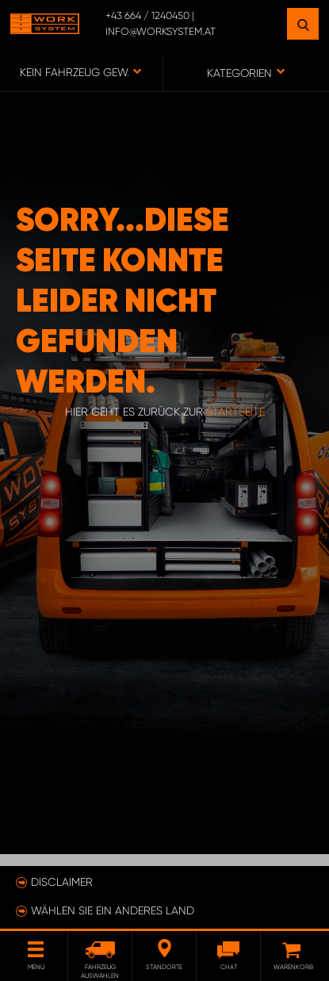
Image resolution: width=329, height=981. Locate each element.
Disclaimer (62, 882)
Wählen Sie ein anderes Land (112, 910)
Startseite (235, 411)
